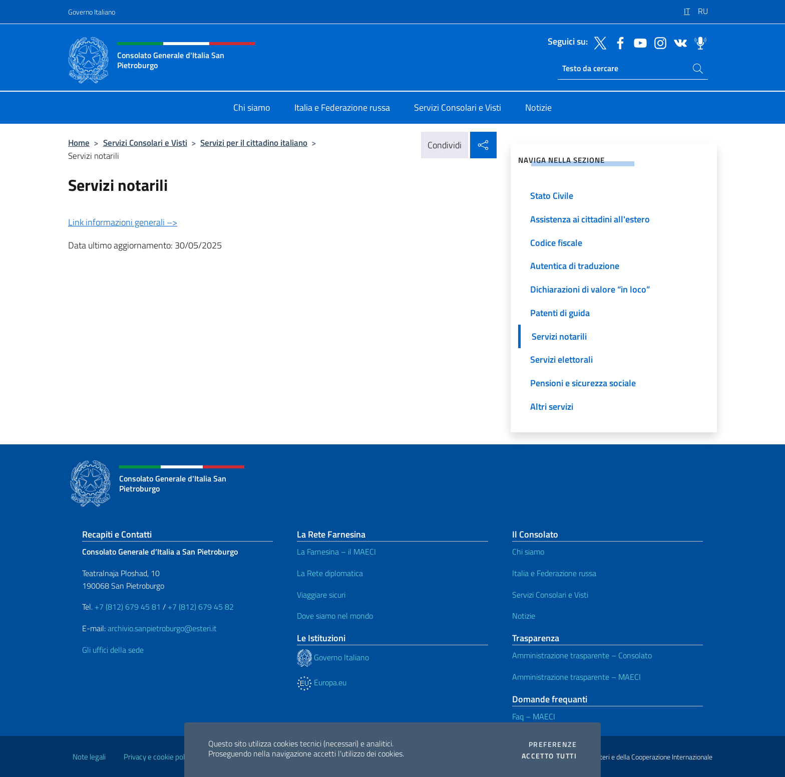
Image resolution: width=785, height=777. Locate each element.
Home (79, 142)
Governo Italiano (91, 12)
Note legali (89, 756)
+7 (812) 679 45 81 (128, 607)
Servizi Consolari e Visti (145, 142)
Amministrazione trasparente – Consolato (582, 655)
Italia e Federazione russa (554, 573)
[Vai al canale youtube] (638, 42)
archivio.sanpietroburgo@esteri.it (162, 628)
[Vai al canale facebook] (618, 42)
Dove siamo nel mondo (335, 616)
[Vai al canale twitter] (598, 42)
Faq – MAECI (533, 716)
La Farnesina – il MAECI (336, 552)
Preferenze (553, 744)
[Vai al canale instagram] (658, 42)
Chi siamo (528, 552)
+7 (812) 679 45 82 (201, 607)
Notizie (523, 616)
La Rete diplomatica (330, 573)
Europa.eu (321, 682)
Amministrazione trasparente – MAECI (576, 677)
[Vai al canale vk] (678, 42)
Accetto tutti (549, 755)
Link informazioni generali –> (122, 222)
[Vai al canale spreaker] (698, 42)
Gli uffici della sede (113, 650)
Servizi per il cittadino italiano (253, 142)
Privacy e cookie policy (158, 756)
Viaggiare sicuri (321, 595)
